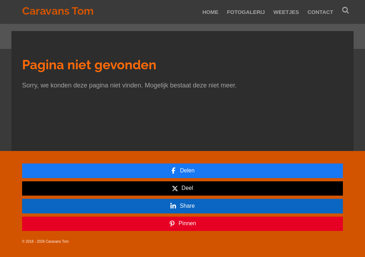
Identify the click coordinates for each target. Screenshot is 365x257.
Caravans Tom (58, 11)
